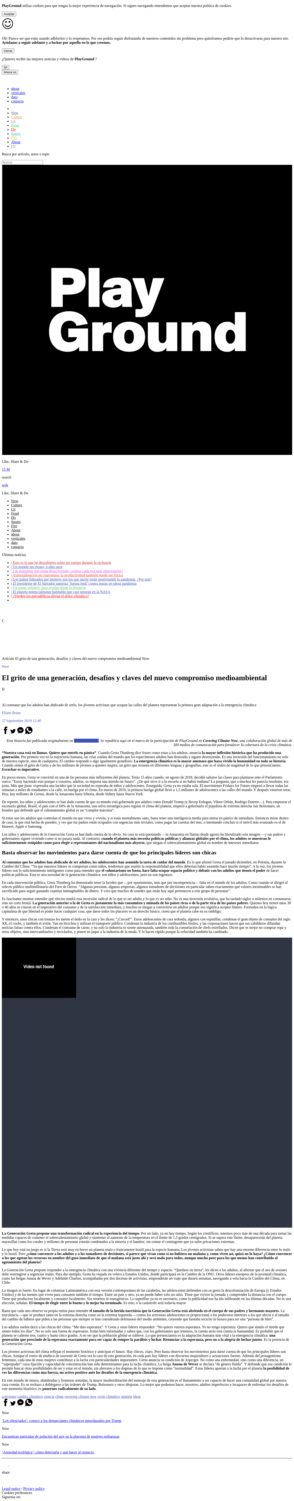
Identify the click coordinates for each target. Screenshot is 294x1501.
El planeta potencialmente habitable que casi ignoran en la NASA (60, 592)
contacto (17, 101)
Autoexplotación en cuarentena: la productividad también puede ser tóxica (67, 575)
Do (13, 129)
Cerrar (8, 51)
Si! (5, 67)
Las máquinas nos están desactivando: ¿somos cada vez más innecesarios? (67, 571)
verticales (18, 93)
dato (14, 97)
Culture (16, 117)
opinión (126, 1397)
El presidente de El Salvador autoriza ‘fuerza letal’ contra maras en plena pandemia (73, 583)
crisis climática (108, 1397)
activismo (9, 1397)
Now (14, 113)
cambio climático (30, 1397)
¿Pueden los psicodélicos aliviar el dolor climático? (50, 596)
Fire (14, 138)
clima (59, 1397)
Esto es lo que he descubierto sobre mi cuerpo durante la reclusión (61, 563)
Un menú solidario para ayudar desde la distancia (48, 588)
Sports (16, 134)
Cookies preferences (17, 1493)
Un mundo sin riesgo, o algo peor (36, 567)
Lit (13, 121)
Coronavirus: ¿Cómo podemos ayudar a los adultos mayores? (57, 600)
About (15, 142)
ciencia (49, 1397)
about (15, 89)
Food (15, 125)
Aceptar (9, 14)
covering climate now (81, 1397)
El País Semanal (86, 741)
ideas (137, 1397)
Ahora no (10, 72)
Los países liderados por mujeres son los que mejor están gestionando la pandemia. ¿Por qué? (81, 579)
